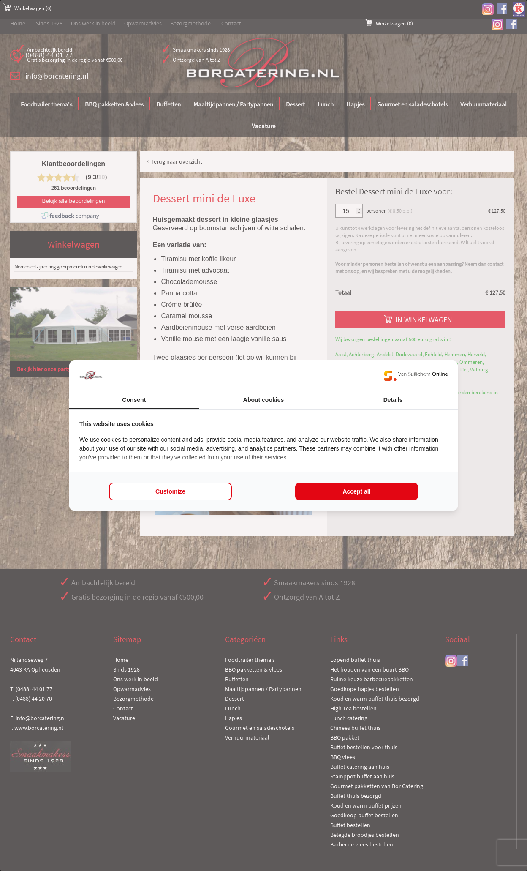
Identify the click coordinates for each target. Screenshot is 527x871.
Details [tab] (393, 399)
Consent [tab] (134, 399)
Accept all (356, 491)
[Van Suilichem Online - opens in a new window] (416, 376)
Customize (170, 491)
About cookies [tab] (263, 399)
